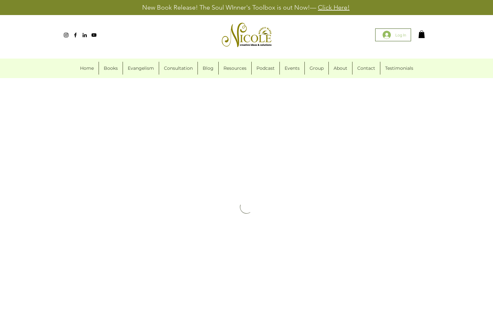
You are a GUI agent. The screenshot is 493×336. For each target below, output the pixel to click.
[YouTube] (94, 35)
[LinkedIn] (85, 35)
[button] (421, 34)
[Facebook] (75, 35)
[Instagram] (66, 35)
